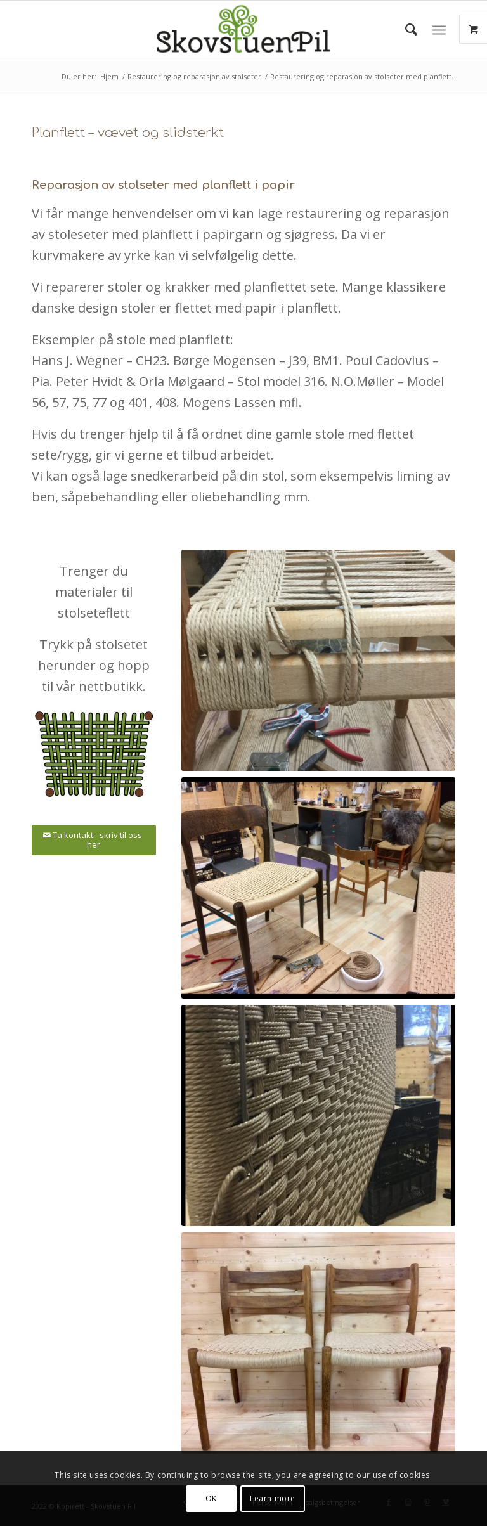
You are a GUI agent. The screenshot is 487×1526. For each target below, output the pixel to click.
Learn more (272, 1498)
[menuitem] (405, 29)
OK (211, 1498)
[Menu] (439, 29)
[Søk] (405, 29)
